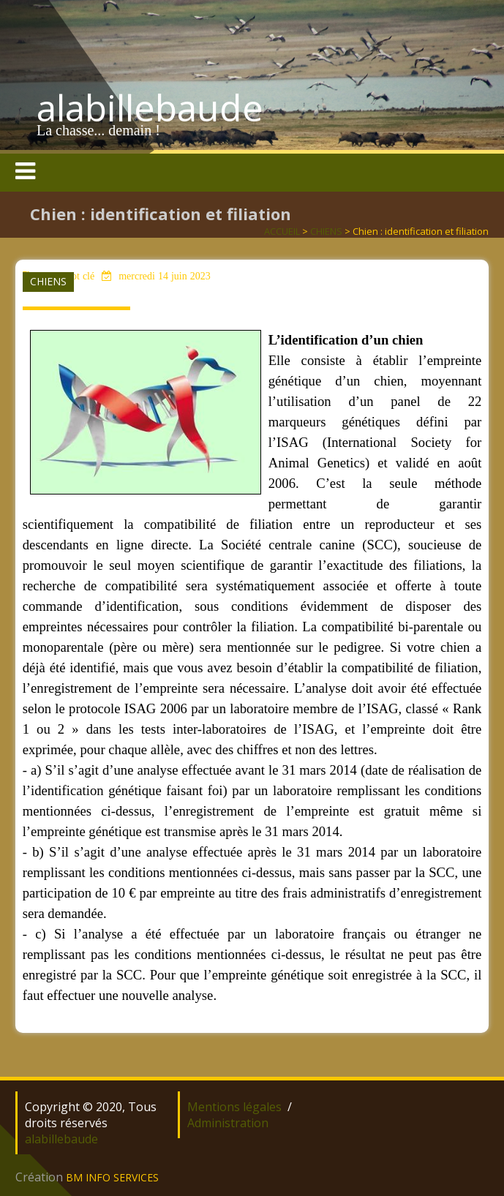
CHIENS (326, 231)
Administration (227, 1123)
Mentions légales (234, 1107)
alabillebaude (150, 107)
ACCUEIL (282, 231)
